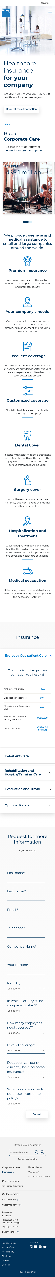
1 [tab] (26, 222)
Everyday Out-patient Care (25, 655)
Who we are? (33, 1172)
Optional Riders (17, 805)
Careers (5, 1261)
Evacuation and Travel (22, 789)
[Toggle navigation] (50, 11)
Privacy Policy (9, 1243)
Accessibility (8, 1252)
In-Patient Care (17, 756)
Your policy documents (12, 1186)
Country (45, 3)
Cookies (6, 1265)
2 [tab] (29, 222)
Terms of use (8, 1247)
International (8, 1172)
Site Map (6, 1256)
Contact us (7, 1212)
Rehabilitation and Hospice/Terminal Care (23, 772)
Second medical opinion (39, 1177)
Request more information (21, 109)
